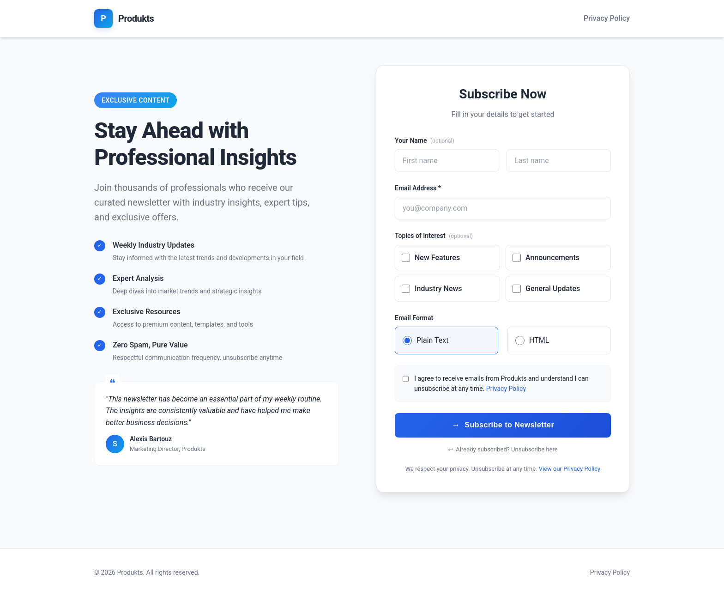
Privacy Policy (607, 18)
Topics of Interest (434, 235)
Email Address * (418, 188)
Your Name (424, 140)
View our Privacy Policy (570, 468)
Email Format (414, 318)
